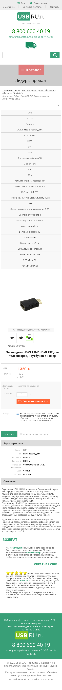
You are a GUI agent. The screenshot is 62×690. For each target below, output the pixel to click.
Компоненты (30, 237)
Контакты (55, 6)
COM (29, 175)
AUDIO (30, 118)
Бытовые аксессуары (30, 232)
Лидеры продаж (30, 80)
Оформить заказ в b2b (35, 401)
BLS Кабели (30, 135)
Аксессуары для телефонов (29, 220)
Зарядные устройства (30, 215)
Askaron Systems (43, 679)
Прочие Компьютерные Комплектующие (30, 198)
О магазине (9, 6)
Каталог (33, 70)
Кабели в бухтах (30, 266)
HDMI (35, 90)
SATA (29, 169)
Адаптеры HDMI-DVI (12, 93)
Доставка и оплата (32, 6)
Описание (8, 434)
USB (30, 112)
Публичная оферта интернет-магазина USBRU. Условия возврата (31, 621)
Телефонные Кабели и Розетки (30, 186)
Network (30, 124)
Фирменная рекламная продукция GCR (29, 209)
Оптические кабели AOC (30, 158)
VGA (30, 152)
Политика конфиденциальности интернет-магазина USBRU (31, 628)
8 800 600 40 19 (31, 31)
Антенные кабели (29, 226)
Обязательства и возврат (34, 434)
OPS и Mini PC (30, 260)
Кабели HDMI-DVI (29, 192)
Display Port (30, 163)
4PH (30, 203)
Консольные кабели (29, 243)
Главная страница (11, 90)
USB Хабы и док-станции (30, 249)
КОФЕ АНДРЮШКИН (30, 254)
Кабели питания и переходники (30, 181)
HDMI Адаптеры (47, 90)
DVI (29, 146)
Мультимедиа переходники (30, 129)
